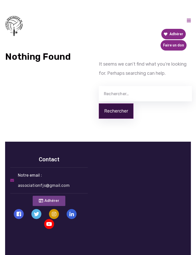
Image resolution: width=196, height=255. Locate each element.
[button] (49, 201)
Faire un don (173, 45)
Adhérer (173, 34)
